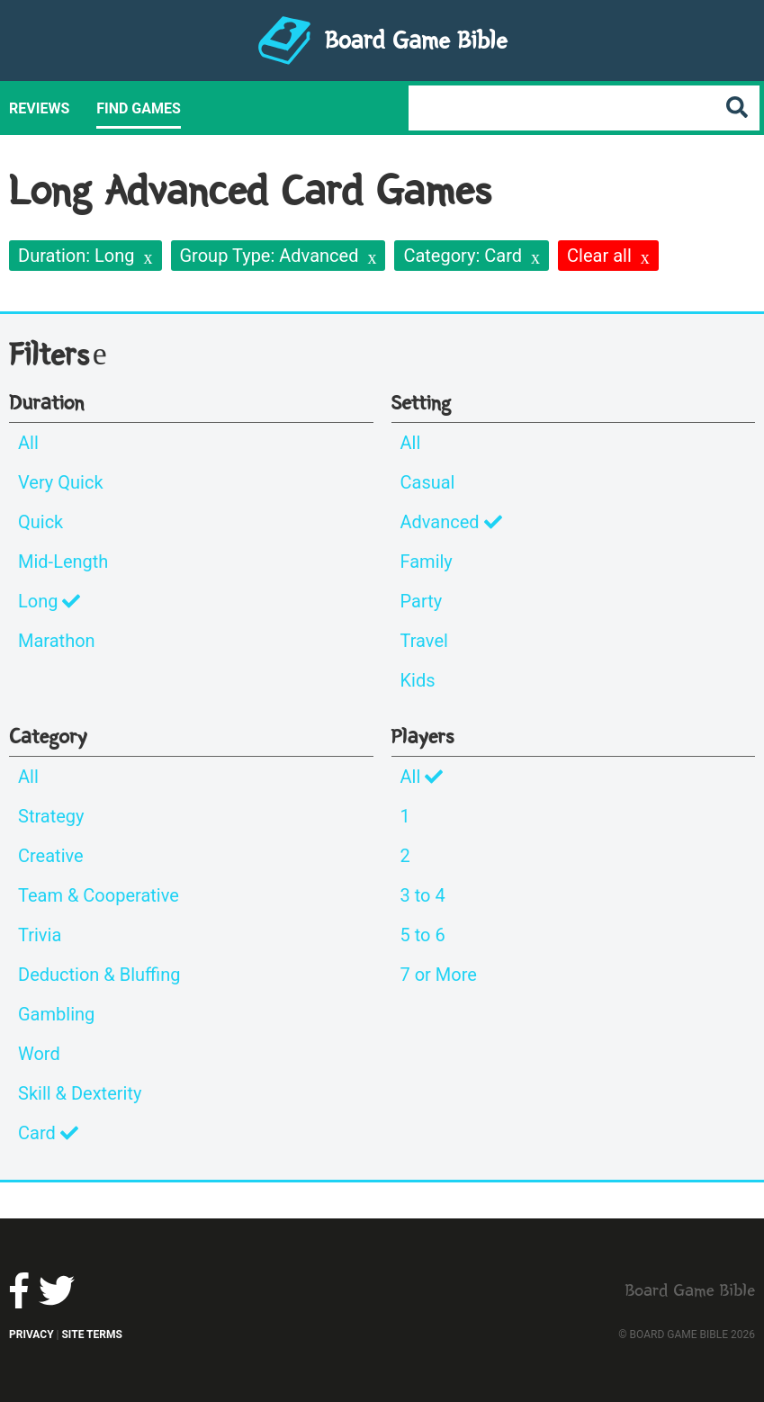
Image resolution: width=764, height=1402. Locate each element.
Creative (51, 856)
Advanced (451, 522)
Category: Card (462, 255)
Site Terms (91, 1334)
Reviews (39, 108)
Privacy (31, 1334)
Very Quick (60, 482)
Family (426, 561)
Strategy (51, 816)
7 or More (438, 974)
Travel (424, 641)
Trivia (39, 935)
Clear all (599, 255)
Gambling (56, 1014)
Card (48, 1133)
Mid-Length (63, 561)
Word (39, 1054)
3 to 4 (422, 895)
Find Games (138, 108)
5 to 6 (422, 935)
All (28, 443)
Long (49, 601)
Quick (40, 522)
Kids (418, 680)
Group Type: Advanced (269, 255)
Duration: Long (76, 255)
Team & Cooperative (98, 895)
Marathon (56, 641)
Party (421, 601)
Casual (427, 482)
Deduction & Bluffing (99, 974)
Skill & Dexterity (79, 1093)
